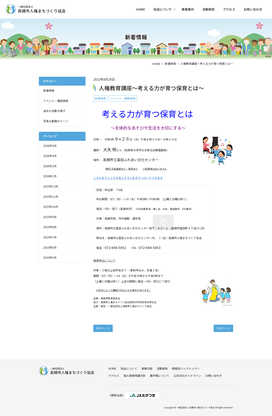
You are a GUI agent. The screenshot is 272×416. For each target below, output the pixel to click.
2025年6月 (50, 247)
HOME (140, 9)
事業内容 (146, 368)
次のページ (223, 328)
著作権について (159, 375)
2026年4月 (50, 155)
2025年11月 (50, 196)
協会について (162, 9)
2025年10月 (50, 206)
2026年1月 (50, 175)
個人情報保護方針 (134, 375)
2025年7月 (50, 237)
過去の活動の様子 (54, 110)
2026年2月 (50, 165)
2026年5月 (50, 145)
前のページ (103, 328)
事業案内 (187, 9)
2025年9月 (50, 216)
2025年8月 (50, 226)
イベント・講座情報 (122, 98)
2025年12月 (50, 186)
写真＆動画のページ (55, 120)
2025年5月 (50, 257)
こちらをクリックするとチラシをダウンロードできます (128, 177)
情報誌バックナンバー (185, 368)
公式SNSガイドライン (187, 375)
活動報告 (208, 9)
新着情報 (170, 63)
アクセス (229, 9)
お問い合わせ (253, 9)
